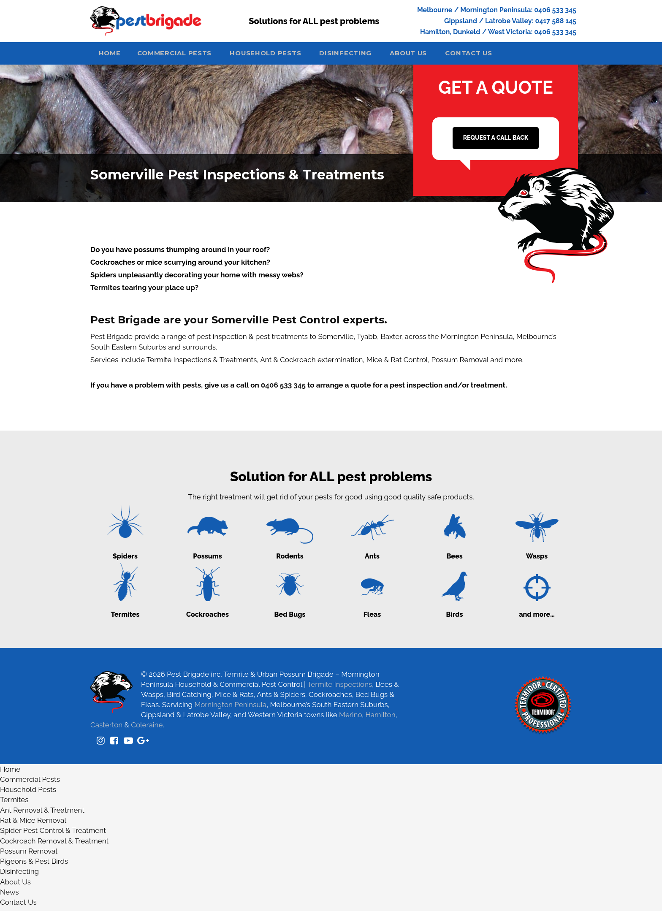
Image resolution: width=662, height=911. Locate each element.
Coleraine (147, 728)
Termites (14, 803)
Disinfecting (361, 56)
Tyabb (367, 340)
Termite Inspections (339, 687)
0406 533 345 (283, 388)
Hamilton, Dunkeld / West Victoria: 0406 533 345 (498, 32)
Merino (350, 718)
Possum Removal (28, 854)
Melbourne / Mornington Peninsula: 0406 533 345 (496, 10)
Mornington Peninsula (230, 708)
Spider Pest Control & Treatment (53, 834)
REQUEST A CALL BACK (496, 141)
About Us (428, 56)
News (9, 895)
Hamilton (380, 718)
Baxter (390, 340)
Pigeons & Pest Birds (34, 864)
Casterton (106, 728)
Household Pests (277, 56)
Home (112, 56)
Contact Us (493, 56)
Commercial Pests (182, 56)
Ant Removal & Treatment (42, 813)
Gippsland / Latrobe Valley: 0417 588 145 (510, 21)
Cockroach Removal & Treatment (54, 844)
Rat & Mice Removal (33, 823)
